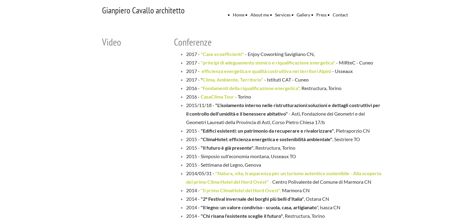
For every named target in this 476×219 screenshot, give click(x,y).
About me (259, 14)
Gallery (303, 14)
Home (238, 14)
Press (321, 14)
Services (283, 14)
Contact (340, 14)
